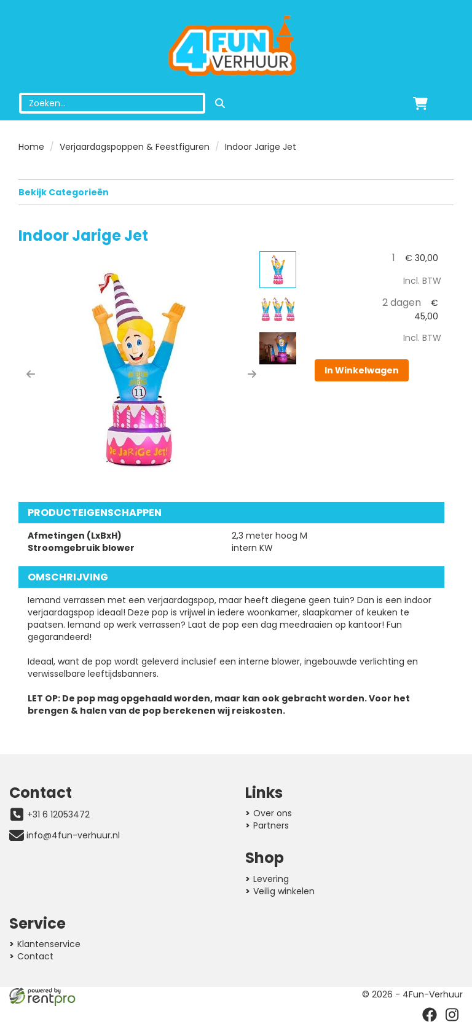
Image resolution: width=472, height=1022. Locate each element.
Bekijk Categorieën (236, 192)
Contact (35, 956)
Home (31, 147)
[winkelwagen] (420, 103)
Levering (271, 879)
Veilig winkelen (284, 891)
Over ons (272, 813)
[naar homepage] (236, 47)
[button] (30, 374)
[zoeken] (220, 103)
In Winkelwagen (361, 370)
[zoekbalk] (112, 103)
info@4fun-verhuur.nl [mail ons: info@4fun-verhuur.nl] (73, 835)
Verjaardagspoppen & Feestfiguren (135, 147)
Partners (271, 825)
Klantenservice (49, 944)
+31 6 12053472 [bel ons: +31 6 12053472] (58, 814)
